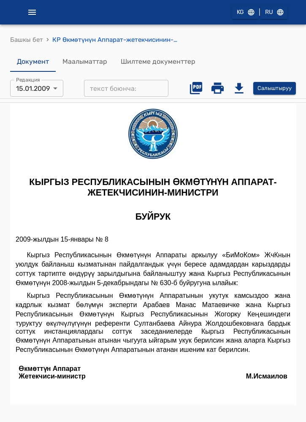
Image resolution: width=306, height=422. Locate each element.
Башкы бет (26, 40)
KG (245, 12)
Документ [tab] (33, 62)
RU (273, 12)
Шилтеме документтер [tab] (158, 62)
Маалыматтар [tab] (85, 62)
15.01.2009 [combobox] (33, 88)
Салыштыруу (274, 88)
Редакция (28, 80)
